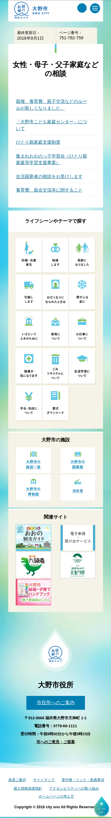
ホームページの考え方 (56, 796)
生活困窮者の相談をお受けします (49, 176)
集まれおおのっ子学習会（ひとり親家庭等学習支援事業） (51, 159)
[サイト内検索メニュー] (82, 8)
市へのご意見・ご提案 (55, 742)
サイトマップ (43, 780)
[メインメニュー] (95, 8)
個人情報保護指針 (28, 788)
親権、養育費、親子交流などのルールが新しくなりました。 (51, 105)
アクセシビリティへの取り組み (74, 788)
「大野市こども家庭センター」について (51, 125)
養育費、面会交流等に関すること (49, 189)
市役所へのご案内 (56, 702)
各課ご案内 (17, 780)
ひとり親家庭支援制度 (38, 142)
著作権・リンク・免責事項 (83, 780)
